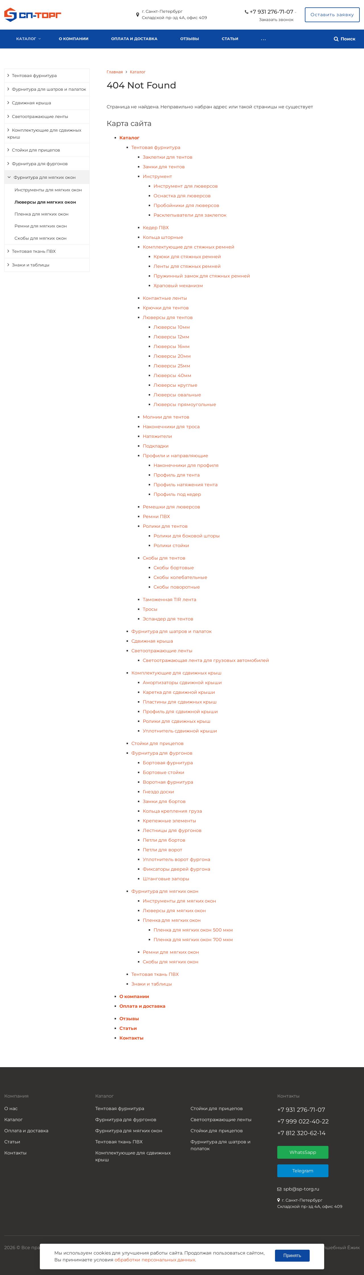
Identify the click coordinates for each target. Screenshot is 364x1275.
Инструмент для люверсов (186, 186)
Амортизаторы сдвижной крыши (182, 682)
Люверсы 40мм (172, 375)
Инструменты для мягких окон (48, 190)
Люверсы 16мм (171, 346)
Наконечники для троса (171, 426)
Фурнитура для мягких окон (45, 177)
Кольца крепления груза (172, 811)
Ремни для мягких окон (41, 226)
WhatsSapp (302, 1152)
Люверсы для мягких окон (45, 202)
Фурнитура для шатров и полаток (221, 1145)
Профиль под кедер (177, 494)
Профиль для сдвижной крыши (180, 711)
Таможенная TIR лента (169, 599)
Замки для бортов (164, 801)
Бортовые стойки (163, 772)
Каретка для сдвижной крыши (179, 692)
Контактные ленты (165, 298)
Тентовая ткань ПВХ (34, 251)
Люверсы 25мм (172, 366)
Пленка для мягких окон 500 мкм (193, 930)
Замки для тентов (164, 166)
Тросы (150, 609)
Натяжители (157, 436)
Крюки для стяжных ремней (187, 256)
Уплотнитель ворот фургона (176, 859)
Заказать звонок (276, 19)
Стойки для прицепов (36, 150)
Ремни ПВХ (156, 516)
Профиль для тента (177, 475)
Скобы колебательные (180, 577)
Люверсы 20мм (172, 356)
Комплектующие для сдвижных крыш (44, 134)
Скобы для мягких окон (41, 238)
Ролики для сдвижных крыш (176, 721)
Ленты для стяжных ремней (187, 266)
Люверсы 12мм (171, 337)
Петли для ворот (162, 849)
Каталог (26, 38)
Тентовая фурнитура (34, 75)
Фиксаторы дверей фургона (176, 869)
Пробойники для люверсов (186, 205)
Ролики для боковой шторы (187, 536)
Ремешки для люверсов (171, 507)
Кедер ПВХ (156, 227)
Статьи (230, 38)
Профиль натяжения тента (186, 484)
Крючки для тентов (166, 308)
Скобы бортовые (174, 567)
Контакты (273, 38)
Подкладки (156, 446)
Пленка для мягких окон (42, 214)
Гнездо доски (158, 791)
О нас (11, 1108)
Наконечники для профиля (186, 465)
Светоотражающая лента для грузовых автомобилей (206, 660)
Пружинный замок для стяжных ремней (202, 276)
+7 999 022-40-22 (303, 1121)
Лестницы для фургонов (172, 830)
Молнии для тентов (166, 417)
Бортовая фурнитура (168, 762)
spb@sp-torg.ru (301, 1189)
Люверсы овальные (177, 395)
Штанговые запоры (166, 878)
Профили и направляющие (175, 455)
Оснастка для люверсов (182, 195)
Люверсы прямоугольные (185, 404)
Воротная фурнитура (168, 782)
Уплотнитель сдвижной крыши (180, 731)
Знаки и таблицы (30, 265)
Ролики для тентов (165, 526)
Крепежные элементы (169, 820)
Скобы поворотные (177, 587)
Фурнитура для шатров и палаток (49, 89)
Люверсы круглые (175, 385)
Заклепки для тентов (168, 157)
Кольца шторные (163, 237)
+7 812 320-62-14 (301, 1133)
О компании (73, 38)
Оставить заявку (332, 14)
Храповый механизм (178, 285)
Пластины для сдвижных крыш (180, 702)
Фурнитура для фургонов (40, 163)
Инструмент (157, 176)
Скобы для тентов (164, 558)
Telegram (302, 1170)
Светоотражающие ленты (40, 116)
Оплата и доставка (134, 38)
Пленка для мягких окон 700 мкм (193, 939)
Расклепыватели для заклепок (190, 215)
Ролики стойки (171, 545)
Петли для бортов (164, 840)
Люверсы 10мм (172, 327)
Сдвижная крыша (31, 102)
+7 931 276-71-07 (271, 11)
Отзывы (189, 38)
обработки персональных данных (155, 1259)
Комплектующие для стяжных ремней (188, 247)
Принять (292, 1255)
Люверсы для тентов (168, 317)
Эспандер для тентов (168, 619)
